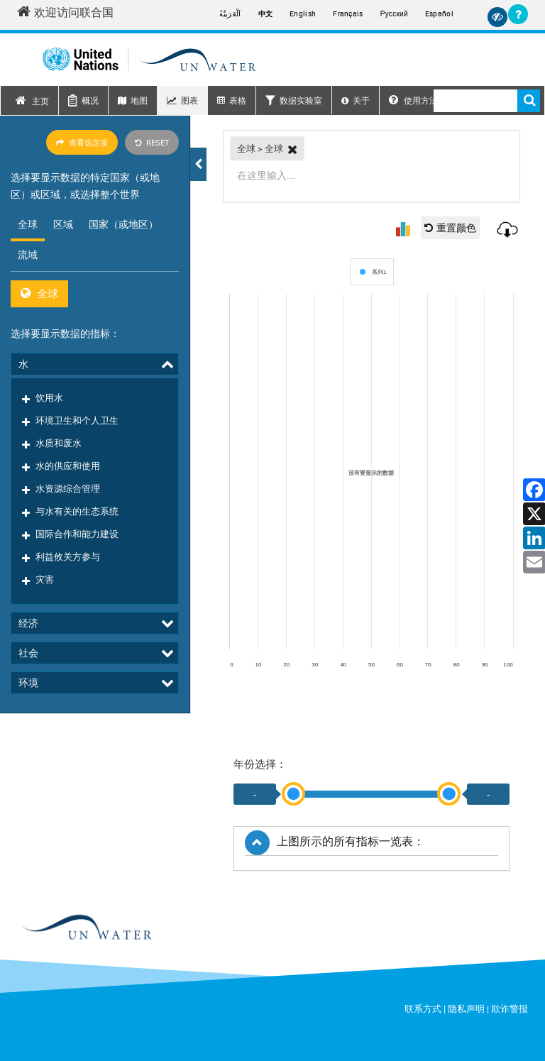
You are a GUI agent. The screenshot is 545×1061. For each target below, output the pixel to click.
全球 (39, 293)
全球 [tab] (28, 224)
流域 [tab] (28, 254)
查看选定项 (82, 142)
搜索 (528, 100)
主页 (40, 100)
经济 (28, 424)
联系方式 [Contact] (422, 1008)
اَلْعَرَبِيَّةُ (230, 13)
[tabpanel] (95, 293)
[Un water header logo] (149, 59)
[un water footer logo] (86, 927)
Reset (152, 142)
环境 (28, 484)
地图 (139, 100)
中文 (265, 13)
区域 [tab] (63, 224)
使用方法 (413, 100)
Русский (394, 14)
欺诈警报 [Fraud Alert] (509, 1008)
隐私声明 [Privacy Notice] (466, 1008)
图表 (189, 100)
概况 (90, 100)
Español (439, 13)
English (303, 13)
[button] (198, 164)
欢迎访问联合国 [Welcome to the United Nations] (65, 12)
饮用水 (49, 385)
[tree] (95, 430)
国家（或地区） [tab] (123, 224)
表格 (237, 100)
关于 (361, 100)
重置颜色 (450, 227)
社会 (28, 454)
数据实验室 (301, 100)
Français (348, 13)
